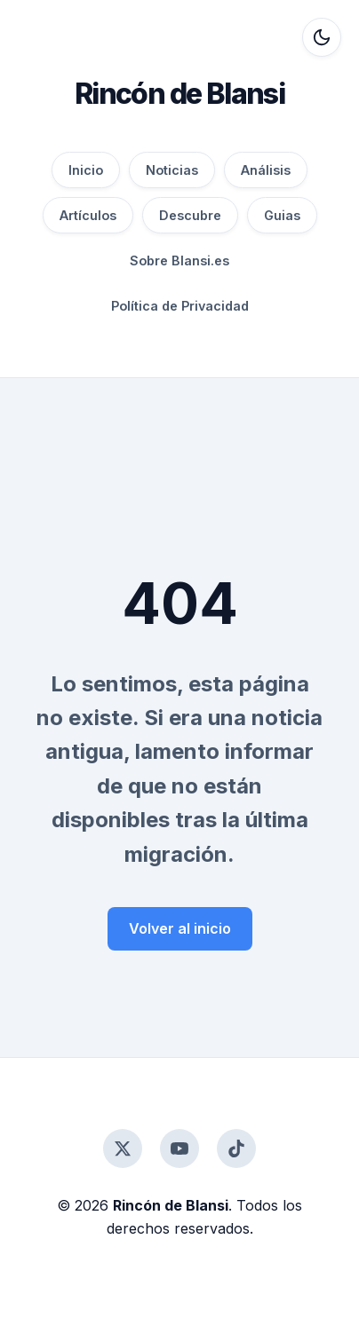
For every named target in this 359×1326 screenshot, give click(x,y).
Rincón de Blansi (179, 93)
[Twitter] (122, 1148)
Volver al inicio (180, 928)
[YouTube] (179, 1148)
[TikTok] (236, 1148)
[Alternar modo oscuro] (321, 37)
